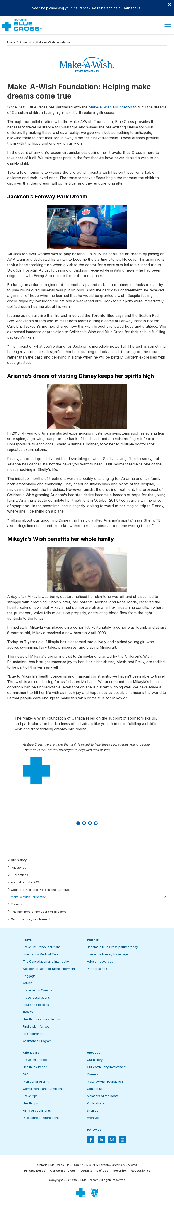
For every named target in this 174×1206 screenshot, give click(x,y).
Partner (93, 939)
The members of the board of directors (39, 911)
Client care (31, 1052)
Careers (16, 904)
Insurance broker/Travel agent (108, 954)
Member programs (36, 1081)
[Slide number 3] (90, 823)
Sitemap (92, 1110)
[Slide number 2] (84, 823)
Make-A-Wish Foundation (29, 897)
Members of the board (103, 1096)
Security (119, 1170)
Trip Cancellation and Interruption (47, 961)
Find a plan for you (36, 1026)
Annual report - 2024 (26, 882)
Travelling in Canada (37, 990)
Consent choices (63, 1170)
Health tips (30, 1103)
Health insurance (35, 1067)
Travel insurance (35, 1060)
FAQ (26, 1074)
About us (25, 42)
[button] (168, 25)
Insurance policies (36, 1004)
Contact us (132, 8)
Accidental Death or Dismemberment (49, 968)
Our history (19, 860)
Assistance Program (37, 1041)
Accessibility (140, 1170)
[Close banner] (169, 4)
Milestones (18, 867)
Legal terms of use (94, 1170)
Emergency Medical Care (41, 954)
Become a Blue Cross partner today (112, 947)
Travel (28, 939)
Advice (28, 983)
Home (11, 42)
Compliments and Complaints (43, 1088)
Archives (93, 1117)
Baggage (29, 976)
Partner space (97, 968)
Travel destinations (36, 997)
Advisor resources (100, 961)
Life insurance (33, 1033)
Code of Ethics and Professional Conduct (40, 889)
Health (28, 1012)
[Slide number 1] (78, 823)
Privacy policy (34, 1170)
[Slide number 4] (96, 823)
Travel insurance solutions (41, 947)
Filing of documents (37, 1110)
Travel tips (30, 1096)
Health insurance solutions (42, 1019)
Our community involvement (30, 919)
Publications (19, 875)
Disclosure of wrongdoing (41, 1117)
